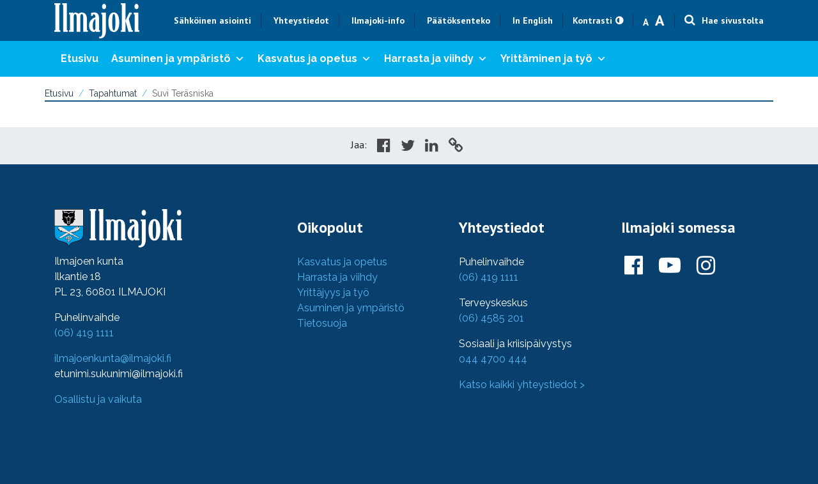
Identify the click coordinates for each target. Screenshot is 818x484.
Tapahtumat (113, 93)
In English (533, 20)
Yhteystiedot (301, 20)
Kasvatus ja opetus (314, 59)
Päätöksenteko (458, 20)
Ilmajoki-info (378, 20)
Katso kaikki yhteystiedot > (522, 385)
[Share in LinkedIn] (431, 147)
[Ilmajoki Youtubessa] (670, 265)
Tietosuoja (322, 323)
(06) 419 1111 (84, 333)
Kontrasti (592, 20)
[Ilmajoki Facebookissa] (633, 265)
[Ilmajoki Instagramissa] (705, 265)
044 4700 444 (493, 359)
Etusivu (79, 58)
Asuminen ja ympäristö (178, 59)
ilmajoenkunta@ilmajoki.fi (112, 358)
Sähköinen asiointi (212, 20)
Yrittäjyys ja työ (333, 292)
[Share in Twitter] (408, 147)
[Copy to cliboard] (456, 147)
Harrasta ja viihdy (436, 59)
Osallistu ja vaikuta (98, 399)
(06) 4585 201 (491, 318)
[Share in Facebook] (383, 147)
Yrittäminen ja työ (553, 59)
